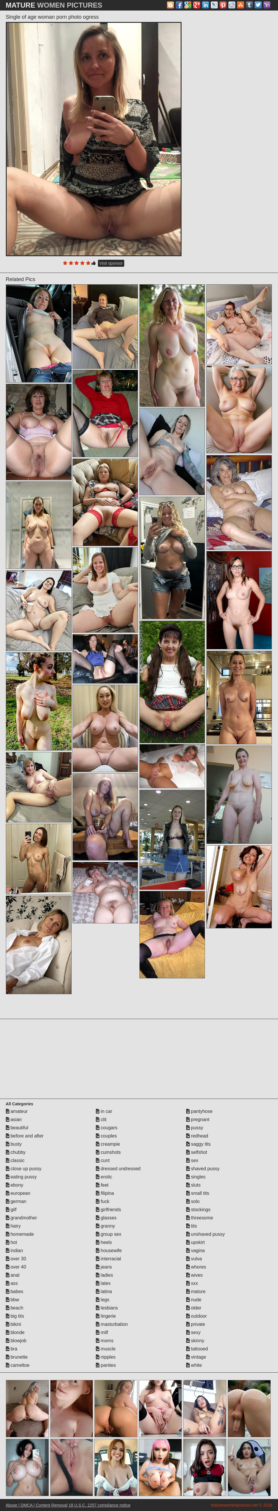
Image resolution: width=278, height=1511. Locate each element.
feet (102, 1185)
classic (15, 1160)
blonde (15, 1332)
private (195, 1324)
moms (104, 1340)
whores (196, 1266)
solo (193, 1201)
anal (13, 1275)
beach (14, 1307)
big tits (15, 1316)
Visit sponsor (111, 263)
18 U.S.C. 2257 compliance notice (100, 1505)
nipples (105, 1357)
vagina (195, 1250)
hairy (13, 1225)
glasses (106, 1217)
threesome (199, 1217)
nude (193, 1299)
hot (11, 1242)
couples (106, 1135)
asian (14, 1119)
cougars (106, 1127)
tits (191, 1225)
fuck (102, 1201)
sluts (193, 1185)
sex (192, 1160)
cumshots (108, 1152)
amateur (17, 1111)
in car (104, 1111)
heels (104, 1242)
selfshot (196, 1152)
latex (103, 1283)
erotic (104, 1176)
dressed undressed (118, 1168)
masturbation (112, 1324)
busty (14, 1144)
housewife (109, 1250)
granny (105, 1225)
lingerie (106, 1316)
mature (196, 1291)
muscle (105, 1348)
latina (104, 1291)
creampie (108, 1144)
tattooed (197, 1348)
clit (101, 1119)
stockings (198, 1209)
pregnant (198, 1119)
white (194, 1365)
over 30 (16, 1258)
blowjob (16, 1340)
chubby (16, 1152)
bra (12, 1348)
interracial (108, 1258)
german (16, 1201)
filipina (105, 1193)
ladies (104, 1275)
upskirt (195, 1242)
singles (196, 1176)
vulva (194, 1258)
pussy (194, 1127)
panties (106, 1365)
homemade (20, 1234)
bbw (12, 1299)
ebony (14, 1185)
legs (102, 1299)
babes (14, 1291)
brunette (17, 1357)
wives (194, 1275)
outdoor (196, 1316)
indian (14, 1250)
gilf (11, 1209)
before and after (25, 1135)
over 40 (16, 1266)
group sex (108, 1234)
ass (12, 1283)
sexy (193, 1332)
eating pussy (21, 1176)
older (193, 1307)
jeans (104, 1266)
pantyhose (199, 1111)
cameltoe (18, 1365)
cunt (103, 1160)
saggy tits (198, 1144)
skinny (195, 1340)
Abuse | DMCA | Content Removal (37, 1505)
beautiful (17, 1127)
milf (102, 1332)
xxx (192, 1283)
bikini (13, 1324)
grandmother (21, 1217)
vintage (196, 1357)
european (18, 1193)
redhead (197, 1135)
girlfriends (108, 1209)
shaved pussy (203, 1168)
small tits (197, 1193)
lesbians (107, 1307)
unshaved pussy (205, 1234)
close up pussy (24, 1168)
